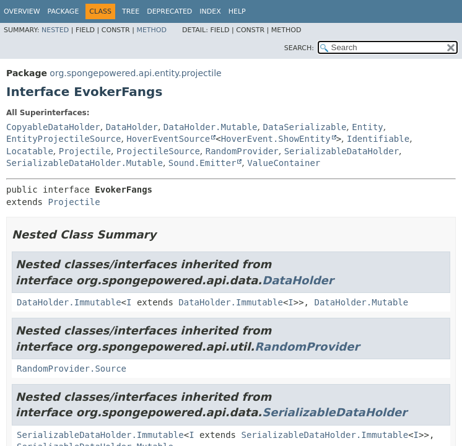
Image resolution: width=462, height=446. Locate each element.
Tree (130, 11)
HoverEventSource (168, 139)
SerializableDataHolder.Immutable (100, 435)
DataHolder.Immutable (69, 302)
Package (63, 11)
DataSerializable (304, 127)
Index (209, 11)
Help (237, 11)
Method (151, 30)
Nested (55, 30)
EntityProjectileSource (63, 139)
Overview (22, 11)
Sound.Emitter (202, 163)
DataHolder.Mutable (210, 127)
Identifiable (378, 139)
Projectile (85, 151)
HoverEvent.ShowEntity (276, 139)
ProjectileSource (158, 151)
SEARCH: (299, 48)
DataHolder (132, 127)
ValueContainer (283, 163)
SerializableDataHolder (341, 151)
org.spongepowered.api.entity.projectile (135, 73)
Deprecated (169, 11)
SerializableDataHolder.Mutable (84, 163)
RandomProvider (242, 151)
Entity (367, 127)
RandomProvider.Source (71, 369)
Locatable (29, 151)
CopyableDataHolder (53, 127)
